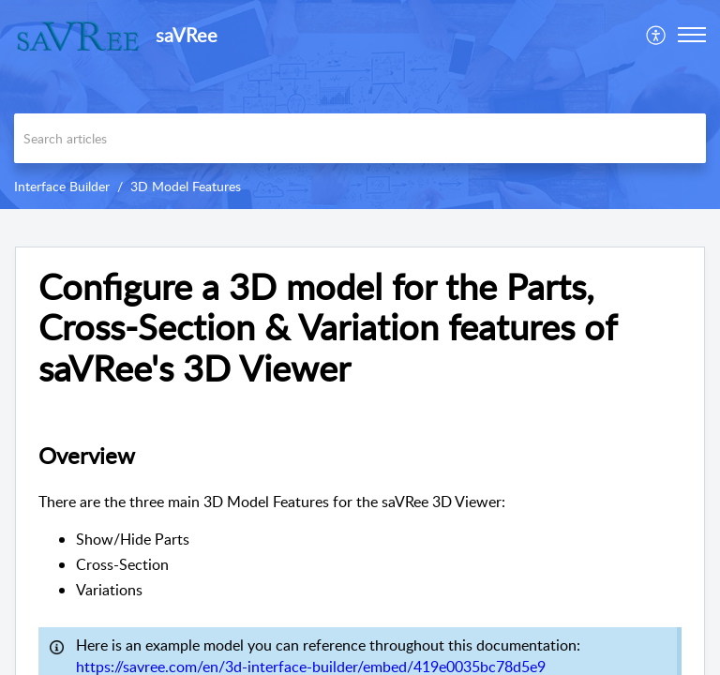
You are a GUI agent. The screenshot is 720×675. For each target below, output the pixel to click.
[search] (360, 138)
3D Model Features (185, 186)
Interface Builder (62, 186)
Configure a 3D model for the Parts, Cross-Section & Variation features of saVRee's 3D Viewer (327, 327)
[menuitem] (657, 34)
